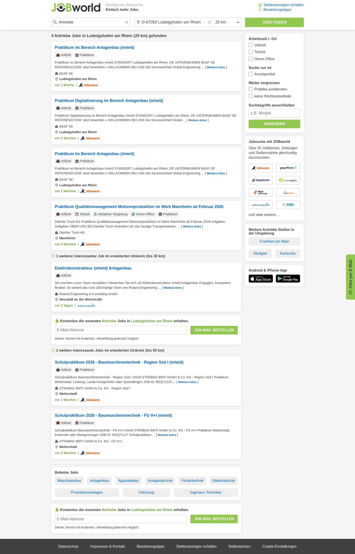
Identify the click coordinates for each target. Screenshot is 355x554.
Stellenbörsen (239, 546)
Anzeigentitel (264, 74)
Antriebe (62, 35)
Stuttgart (260, 253)
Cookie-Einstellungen (279, 546)
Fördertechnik (192, 481)
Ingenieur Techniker (205, 492)
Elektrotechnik (223, 481)
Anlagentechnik (160, 481)
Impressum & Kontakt (107, 546)
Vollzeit (260, 45)
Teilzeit (260, 52)
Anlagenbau (99, 481)
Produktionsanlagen (87, 492)
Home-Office (264, 59)
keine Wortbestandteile (272, 96)
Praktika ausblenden (270, 89)
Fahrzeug (146, 492)
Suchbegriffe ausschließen (272, 105)
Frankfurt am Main (274, 241)
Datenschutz (68, 546)
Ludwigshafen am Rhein (109, 35)
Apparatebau (128, 481)
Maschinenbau (69, 481)
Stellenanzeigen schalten (284, 5)
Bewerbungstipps (277, 10)
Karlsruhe (287, 253)
